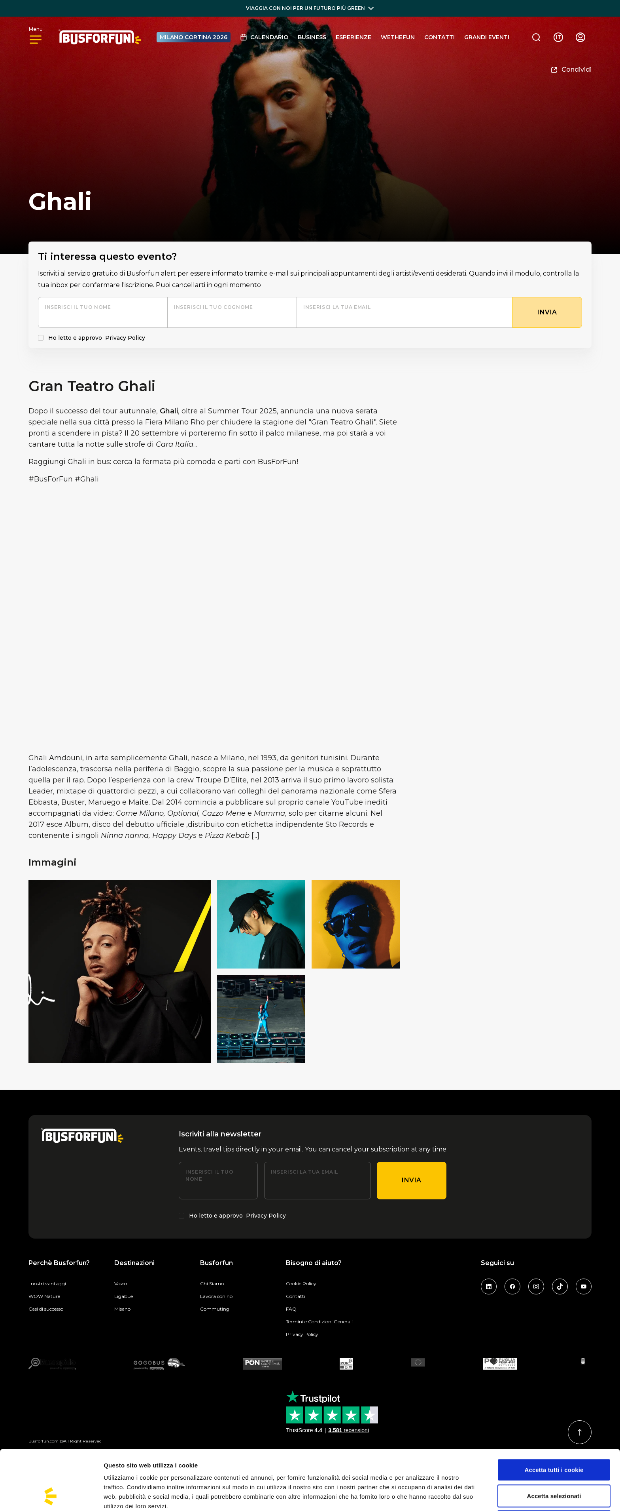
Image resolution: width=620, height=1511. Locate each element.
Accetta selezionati (554, 1439)
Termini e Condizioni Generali (319, 1322)
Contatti (439, 37)
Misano (122, 1309)
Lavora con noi (217, 1296)
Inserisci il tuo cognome (213, 307)
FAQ (291, 1309)
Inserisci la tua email (336, 307)
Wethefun (398, 37)
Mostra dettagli (416, 1495)
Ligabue (123, 1296)
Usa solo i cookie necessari (554, 1465)
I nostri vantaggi (47, 1283)
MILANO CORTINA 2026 (193, 37)
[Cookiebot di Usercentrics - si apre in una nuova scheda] (51, 1495)
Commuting (214, 1309)
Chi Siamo (212, 1283)
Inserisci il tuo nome (78, 307)
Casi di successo (45, 1309)
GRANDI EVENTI (486, 37)
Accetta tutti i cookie (554, 1413)
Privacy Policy (125, 337)
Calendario (264, 37)
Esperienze (353, 37)
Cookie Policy (301, 1283)
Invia (412, 1180)
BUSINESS (312, 37)
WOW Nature (44, 1296)
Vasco (120, 1283)
